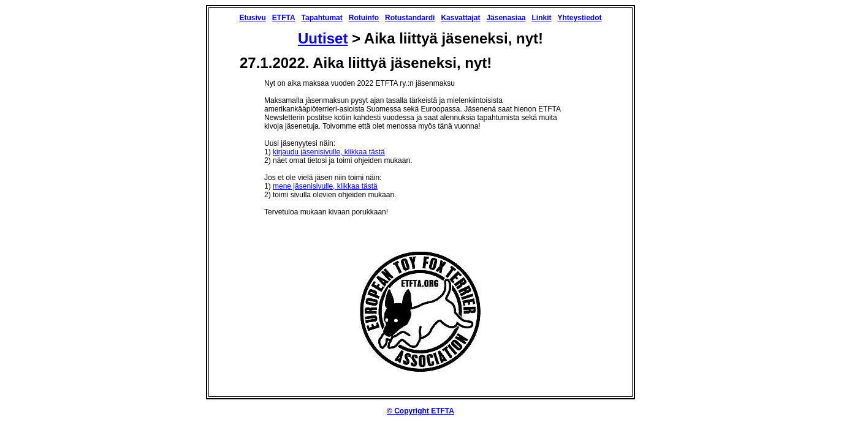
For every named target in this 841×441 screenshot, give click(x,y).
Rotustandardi (410, 17)
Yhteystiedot (579, 17)
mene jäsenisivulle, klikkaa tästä (325, 186)
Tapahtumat (322, 17)
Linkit (541, 17)
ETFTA (283, 17)
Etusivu (252, 17)
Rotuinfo (364, 17)
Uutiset (323, 38)
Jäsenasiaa (505, 17)
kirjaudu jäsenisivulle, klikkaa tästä (329, 152)
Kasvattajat (460, 17)
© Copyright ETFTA (420, 411)
